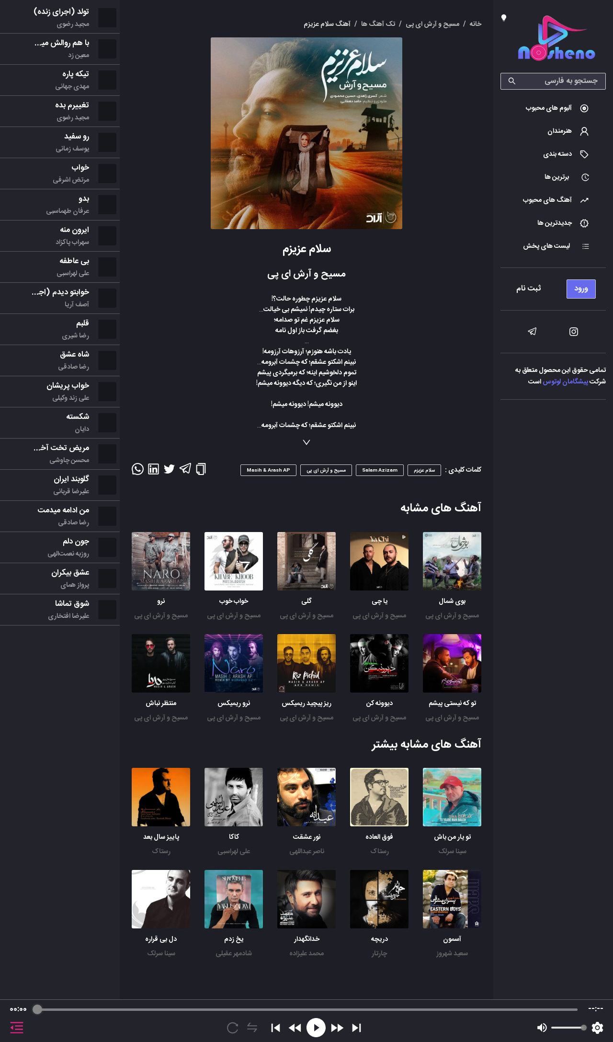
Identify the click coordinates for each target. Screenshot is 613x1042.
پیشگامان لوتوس (565, 382)
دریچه (379, 939)
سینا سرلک (452, 851)
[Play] (316, 1027)
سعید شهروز (452, 954)
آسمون (452, 939)
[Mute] (542, 1027)
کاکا (234, 837)
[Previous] (275, 1027)
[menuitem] (553, 108)
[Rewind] (295, 1027)
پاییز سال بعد (161, 837)
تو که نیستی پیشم (452, 703)
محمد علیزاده (306, 954)
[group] (306, 1021)
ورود (581, 288)
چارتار (379, 954)
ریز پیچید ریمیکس (306, 703)
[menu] (553, 286)
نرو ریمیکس (233, 703)
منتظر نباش (161, 703)
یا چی (379, 601)
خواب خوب (233, 601)
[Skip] (356, 1027)
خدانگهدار (306, 939)
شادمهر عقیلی (234, 954)
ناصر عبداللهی (306, 851)
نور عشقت (306, 837)
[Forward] (337, 1027)
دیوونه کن (379, 703)
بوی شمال (452, 601)
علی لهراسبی (233, 851)
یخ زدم (233, 939)
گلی (306, 601)
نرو (161, 601)
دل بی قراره (161, 939)
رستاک (379, 851)
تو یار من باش (452, 837)
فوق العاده (379, 837)
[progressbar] (306, 1009)
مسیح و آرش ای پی (452, 616)
